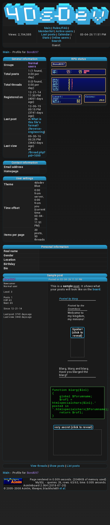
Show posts (56, 471)
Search (56, 41)
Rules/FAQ (60, 28)
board (96, 289)
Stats (45, 37)
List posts (73, 471)
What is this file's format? (34, 122)
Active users (64, 31)
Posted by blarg (68, 298)
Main (47, 28)
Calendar (64, 34)
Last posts (48, 34)
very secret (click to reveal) (73, 433)
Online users (60, 37)
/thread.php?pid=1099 (36, 154)
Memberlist (46, 31)
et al (62, 494)
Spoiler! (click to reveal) (77, 332)
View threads (39, 471)
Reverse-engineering (36, 130)
